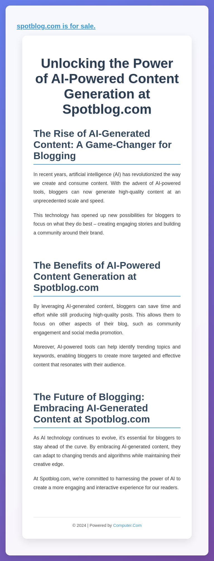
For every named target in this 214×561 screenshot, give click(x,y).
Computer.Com (127, 525)
